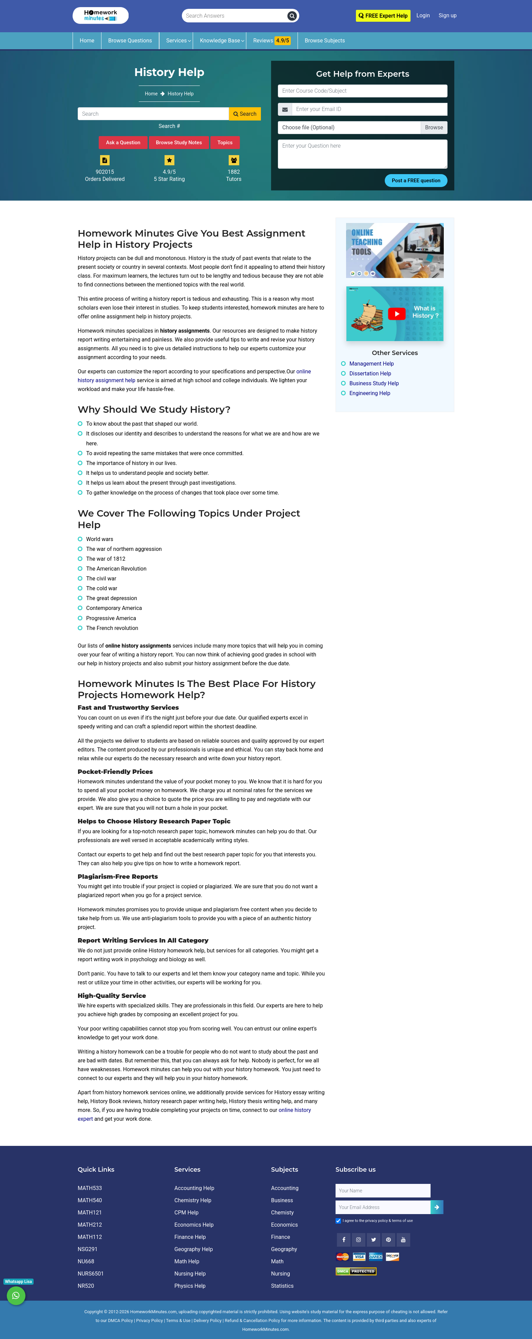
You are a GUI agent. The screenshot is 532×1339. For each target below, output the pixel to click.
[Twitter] (373, 1240)
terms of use (402, 1221)
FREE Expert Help (383, 16)
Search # (169, 126)
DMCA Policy (120, 1320)
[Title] (363, 91)
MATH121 (90, 1212)
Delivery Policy (208, 1320)
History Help (181, 93)
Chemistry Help (192, 1200)
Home (87, 40)
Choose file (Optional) (308, 127)
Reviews (272, 40)
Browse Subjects (325, 40)
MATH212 (90, 1225)
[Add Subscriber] (437, 1207)
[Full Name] (383, 1190)
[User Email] (383, 1207)
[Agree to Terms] (338, 1221)
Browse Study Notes (179, 143)
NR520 (86, 1286)
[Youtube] (388, 1240)
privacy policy (376, 1221)
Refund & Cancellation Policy (252, 1320)
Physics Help (190, 1286)
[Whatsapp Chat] (16, 1295)
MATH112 (90, 1237)
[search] (292, 16)
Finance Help (190, 1237)
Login (423, 15)
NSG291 (88, 1249)
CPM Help (186, 1212)
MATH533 (90, 1188)
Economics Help (194, 1225)
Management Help (371, 363)
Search (244, 114)
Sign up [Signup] (448, 15)
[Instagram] (358, 1240)
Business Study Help (374, 383)
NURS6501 (91, 1273)
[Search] (153, 113)
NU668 (86, 1261)
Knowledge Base (220, 40)
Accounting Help (194, 1188)
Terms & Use (178, 1320)
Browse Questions (130, 40)
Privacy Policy (149, 1320)
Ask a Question (123, 143)
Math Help (186, 1261)
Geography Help (193, 1249)
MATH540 (90, 1200)
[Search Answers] (235, 16)
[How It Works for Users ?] (395, 313)
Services (176, 40)
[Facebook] (343, 1240)
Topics (224, 143)
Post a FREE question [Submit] (416, 181)
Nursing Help (190, 1273)
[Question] (363, 154)
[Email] (370, 109)
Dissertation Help (370, 373)
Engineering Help (369, 393)
